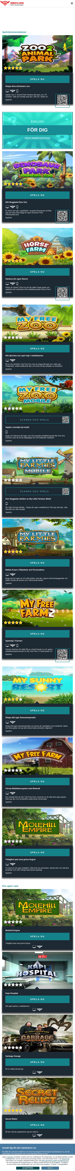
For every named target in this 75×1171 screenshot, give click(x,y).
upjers (12, 3)
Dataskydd (65, 1159)
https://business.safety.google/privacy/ (55, 1160)
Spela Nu (37, 79)
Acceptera (27, 1168)
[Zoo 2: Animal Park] (0, 19)
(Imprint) (10, 1157)
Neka (50, 1168)
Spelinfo (8, 100)
